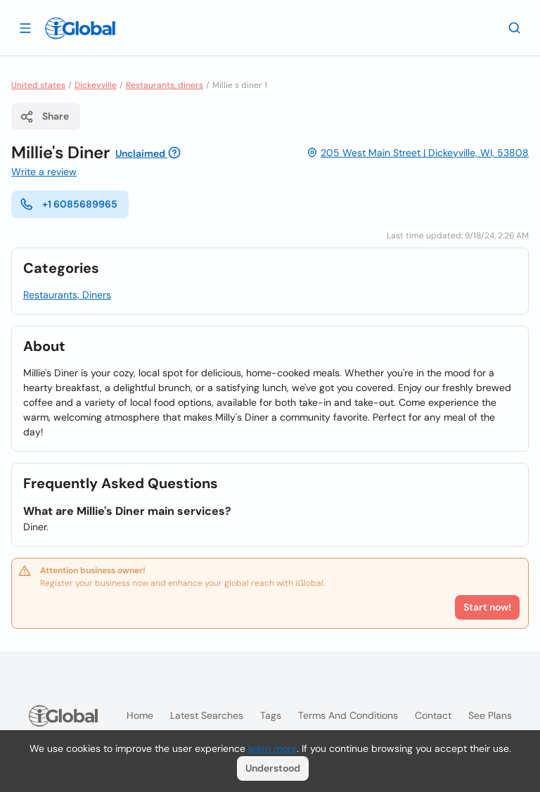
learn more (272, 748)
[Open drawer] (25, 27)
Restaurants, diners (164, 85)
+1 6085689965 (68, 204)
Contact (433, 715)
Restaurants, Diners (67, 294)
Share (44, 117)
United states (38, 85)
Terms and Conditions (348, 715)
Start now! (487, 607)
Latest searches (206, 715)
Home (140, 715)
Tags (270, 715)
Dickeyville (96, 85)
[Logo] (80, 28)
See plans (490, 715)
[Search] (515, 27)
